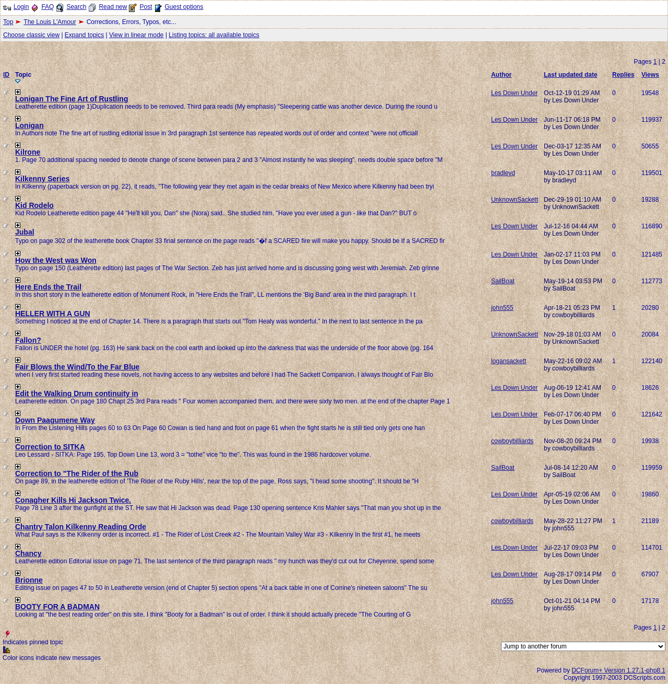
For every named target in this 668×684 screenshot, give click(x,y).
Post (145, 6)
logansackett (508, 361)
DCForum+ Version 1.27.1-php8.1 (618, 670)
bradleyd (503, 173)
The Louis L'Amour (49, 22)
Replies (623, 74)
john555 (502, 307)
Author (501, 74)
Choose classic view (31, 35)
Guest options (183, 6)
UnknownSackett (514, 199)
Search (76, 6)
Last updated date (571, 74)
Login (21, 6)
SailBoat (503, 281)
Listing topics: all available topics (214, 35)
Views (650, 74)
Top (8, 22)
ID (6, 74)
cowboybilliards (512, 441)
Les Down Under (514, 93)
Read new (113, 6)
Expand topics (84, 35)
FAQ (47, 6)
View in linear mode (136, 35)
